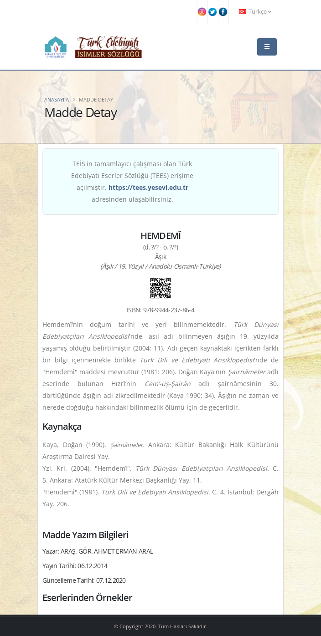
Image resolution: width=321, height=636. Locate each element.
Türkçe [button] (255, 11)
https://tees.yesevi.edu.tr (148, 187)
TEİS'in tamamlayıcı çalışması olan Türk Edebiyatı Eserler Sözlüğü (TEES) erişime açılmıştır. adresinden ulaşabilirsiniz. (132, 181)
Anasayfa (56, 99)
